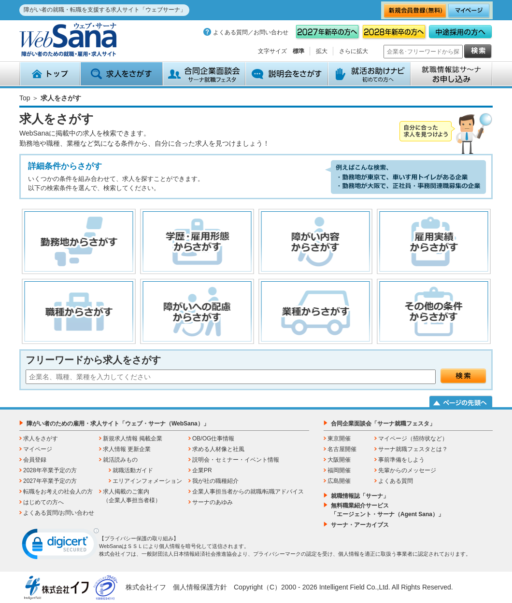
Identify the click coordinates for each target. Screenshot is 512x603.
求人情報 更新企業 (127, 449)
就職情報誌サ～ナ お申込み (452, 73)
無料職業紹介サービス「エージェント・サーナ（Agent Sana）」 (387, 510)
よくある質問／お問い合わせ (250, 32)
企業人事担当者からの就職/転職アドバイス (248, 491)
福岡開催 (339, 470)
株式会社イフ (146, 587)
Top (24, 98)
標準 (298, 51)
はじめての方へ (43, 502)
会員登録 (34, 459)
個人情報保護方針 (200, 587)
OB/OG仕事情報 (213, 438)
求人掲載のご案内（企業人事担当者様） (132, 496)
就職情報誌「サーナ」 (360, 496)
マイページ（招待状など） (413, 438)
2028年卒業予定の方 (50, 470)
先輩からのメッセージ (407, 470)
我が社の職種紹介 (215, 481)
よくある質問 (395, 481)
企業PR (202, 470)
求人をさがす (121, 73)
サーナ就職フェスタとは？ (413, 449)
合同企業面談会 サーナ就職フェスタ (204, 73)
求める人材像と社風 (218, 449)
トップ (49, 73)
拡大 (321, 51)
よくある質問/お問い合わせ (58, 512)
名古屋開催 (341, 449)
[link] (60, 546)
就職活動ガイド (133, 470)
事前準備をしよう (401, 459)
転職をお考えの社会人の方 (58, 491)
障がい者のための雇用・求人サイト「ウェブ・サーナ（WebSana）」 (118, 423)
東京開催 (339, 438)
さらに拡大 (353, 51)
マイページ (37, 449)
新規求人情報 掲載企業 (132, 438)
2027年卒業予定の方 (50, 481)
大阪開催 (339, 459)
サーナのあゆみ (212, 502)
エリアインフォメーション (147, 481)
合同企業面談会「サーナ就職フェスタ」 (383, 423)
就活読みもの (120, 459)
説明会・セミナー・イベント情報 (235, 459)
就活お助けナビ (369, 73)
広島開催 (339, 481)
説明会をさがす (286, 73)
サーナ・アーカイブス (360, 524)
